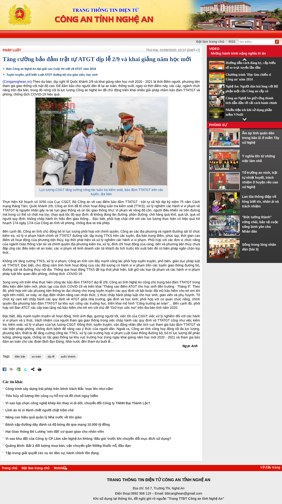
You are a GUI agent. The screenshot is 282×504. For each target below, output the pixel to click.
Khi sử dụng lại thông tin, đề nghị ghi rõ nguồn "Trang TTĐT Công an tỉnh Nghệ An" (158, 498)
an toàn (36, 356)
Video (214, 49)
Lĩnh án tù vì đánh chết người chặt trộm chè (39, 410)
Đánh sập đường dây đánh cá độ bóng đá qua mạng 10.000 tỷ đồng (57, 424)
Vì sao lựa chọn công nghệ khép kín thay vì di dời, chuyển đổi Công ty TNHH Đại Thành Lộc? (77, 403)
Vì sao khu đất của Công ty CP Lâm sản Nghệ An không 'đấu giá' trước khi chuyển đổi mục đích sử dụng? (88, 439)
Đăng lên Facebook (4, 369)
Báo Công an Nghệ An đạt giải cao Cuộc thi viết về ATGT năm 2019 (51, 69)
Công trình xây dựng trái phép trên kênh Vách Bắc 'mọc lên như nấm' (59, 389)
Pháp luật (12, 50)
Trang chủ (9, 468)
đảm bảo (20, 356)
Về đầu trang (270, 467)
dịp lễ (50, 356)
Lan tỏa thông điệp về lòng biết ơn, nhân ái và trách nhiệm (260, 201)
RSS (232, 42)
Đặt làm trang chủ (36, 468)
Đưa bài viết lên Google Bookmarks (18, 369)
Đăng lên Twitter (25, 369)
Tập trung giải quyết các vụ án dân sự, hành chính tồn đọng (52, 453)
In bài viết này (39, 369)
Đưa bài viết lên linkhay (11, 369)
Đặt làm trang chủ (210, 42)
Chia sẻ (33, 369)
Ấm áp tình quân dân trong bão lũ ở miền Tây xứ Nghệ (260, 138)
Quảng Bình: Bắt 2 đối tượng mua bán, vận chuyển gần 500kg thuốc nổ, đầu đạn (68, 446)
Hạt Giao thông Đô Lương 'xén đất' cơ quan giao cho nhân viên (54, 431)
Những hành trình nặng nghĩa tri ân (238, 53)
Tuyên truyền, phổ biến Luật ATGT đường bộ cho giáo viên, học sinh (52, 74)
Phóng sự (218, 125)
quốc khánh (68, 356)
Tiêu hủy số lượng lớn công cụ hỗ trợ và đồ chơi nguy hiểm (51, 396)
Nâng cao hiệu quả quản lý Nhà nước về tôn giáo (43, 417)
